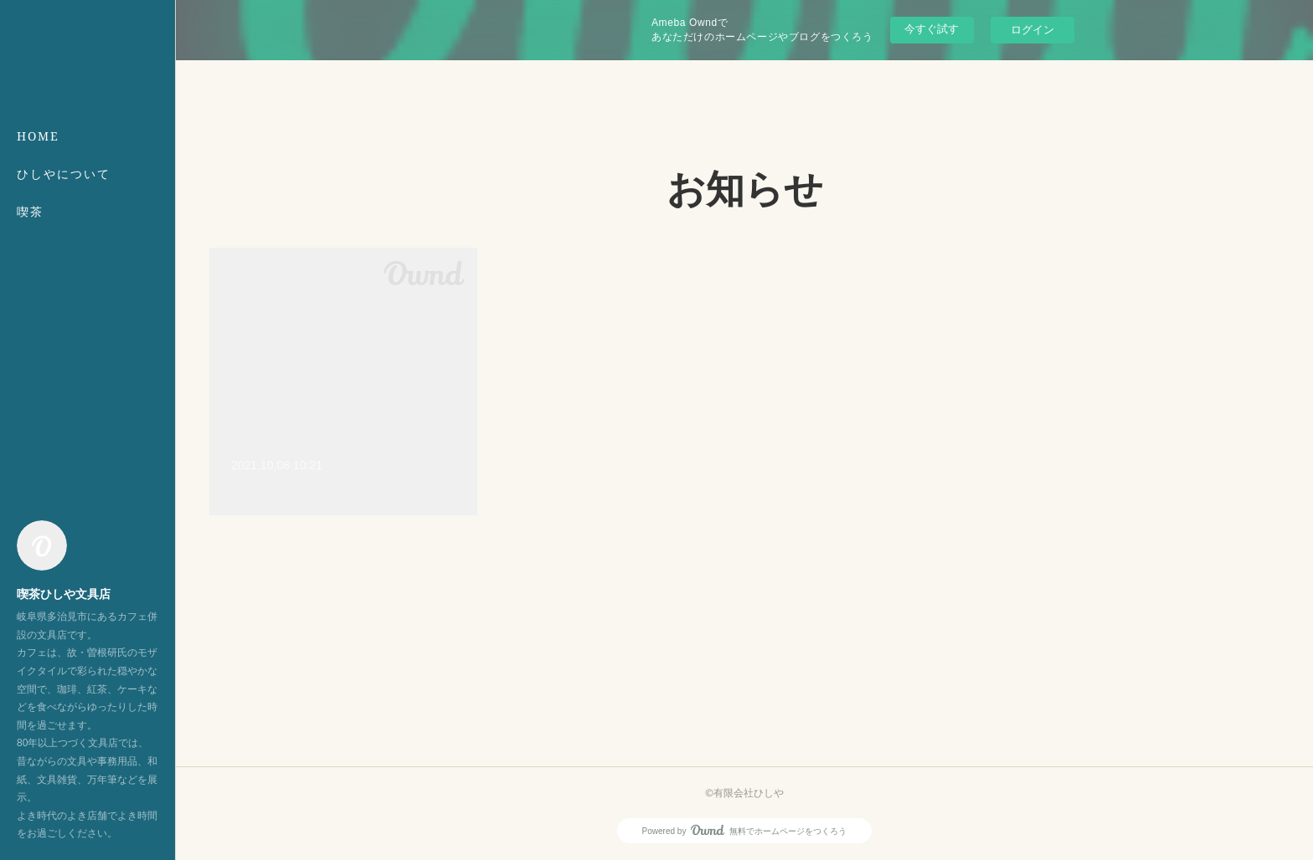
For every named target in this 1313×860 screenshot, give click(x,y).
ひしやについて (64, 174)
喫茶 (30, 211)
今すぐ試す (931, 29)
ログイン (1032, 29)
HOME (38, 136)
